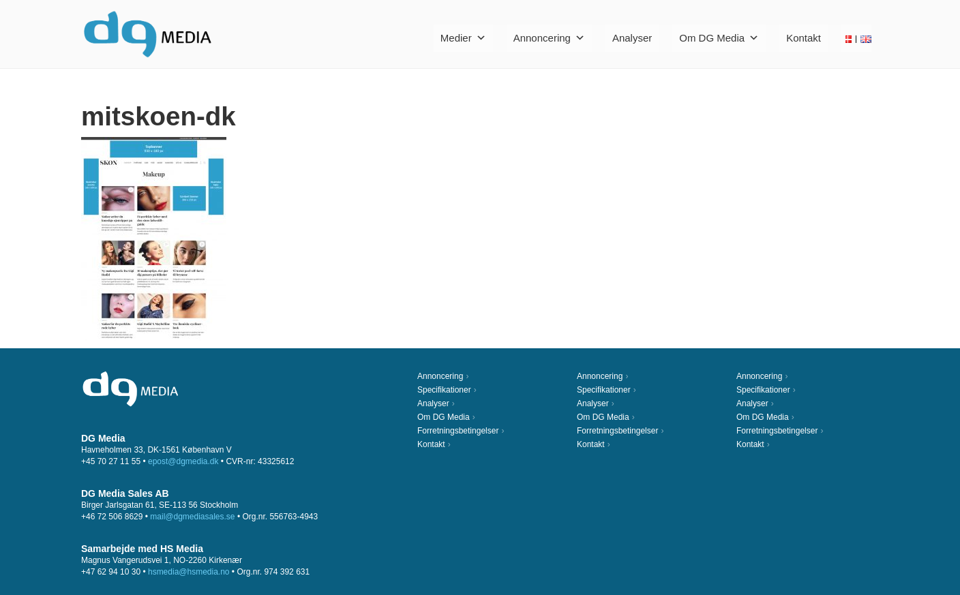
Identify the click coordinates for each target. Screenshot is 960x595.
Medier (463, 38)
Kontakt (803, 38)
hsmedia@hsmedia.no (189, 572)
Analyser (632, 38)
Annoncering (549, 38)
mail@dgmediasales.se (192, 516)
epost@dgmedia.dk (183, 461)
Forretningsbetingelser (457, 431)
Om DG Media (719, 38)
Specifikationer (444, 390)
